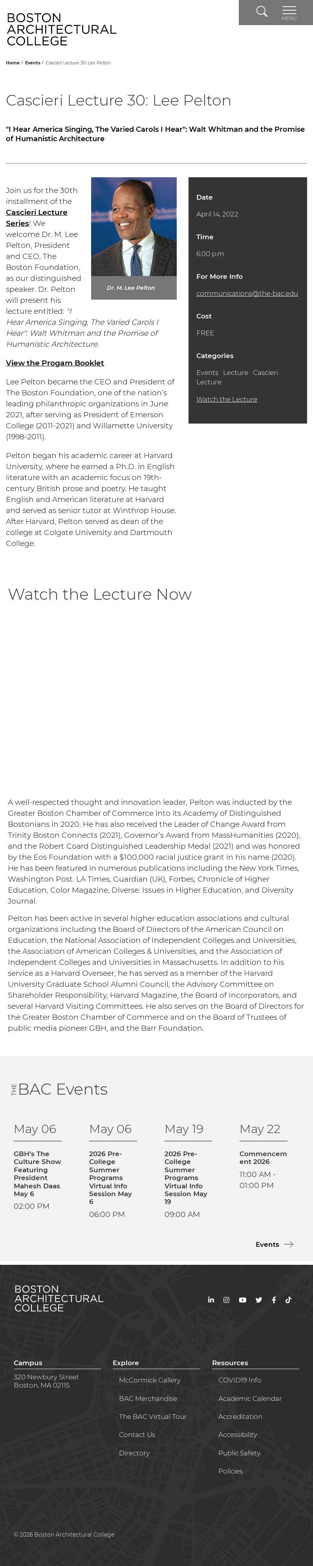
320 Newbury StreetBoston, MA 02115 (46, 1381)
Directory (134, 1453)
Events (33, 62)
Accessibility (237, 1435)
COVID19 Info (240, 1380)
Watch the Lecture (226, 399)
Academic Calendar (250, 1398)
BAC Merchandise (148, 1398)
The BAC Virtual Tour (153, 1416)
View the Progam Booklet (55, 362)
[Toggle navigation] (289, 12)
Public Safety (239, 1453)
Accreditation (240, 1416)
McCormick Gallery (150, 1380)
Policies (230, 1471)
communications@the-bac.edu (247, 293)
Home (13, 62)
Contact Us (137, 1435)
